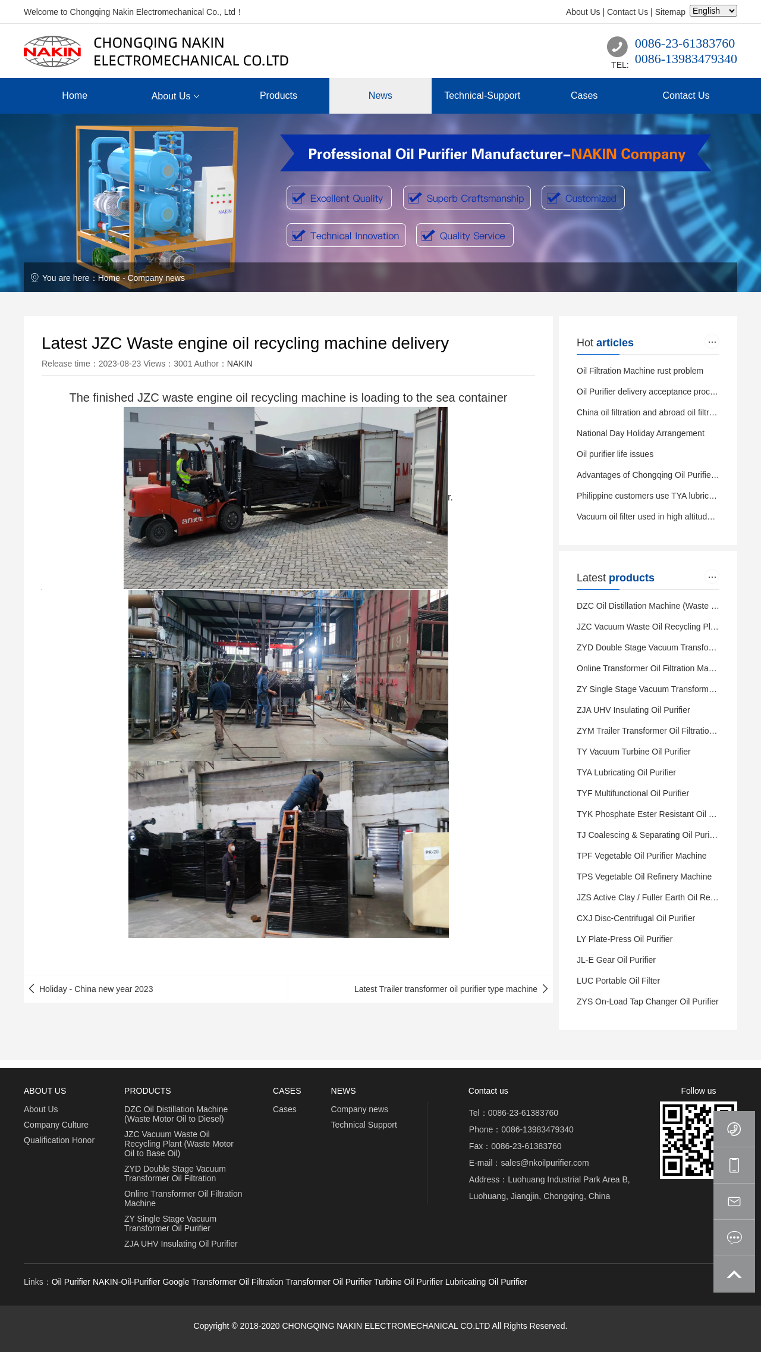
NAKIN (240, 363)
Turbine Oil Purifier (408, 1282)
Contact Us (627, 12)
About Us (583, 12)
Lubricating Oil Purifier (486, 1282)
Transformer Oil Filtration (237, 1282)
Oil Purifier (71, 1282)
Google (175, 1282)
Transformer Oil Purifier (328, 1282)
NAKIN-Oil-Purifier (127, 1282)
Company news (156, 278)
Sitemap (670, 12)
